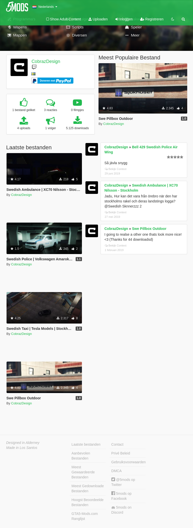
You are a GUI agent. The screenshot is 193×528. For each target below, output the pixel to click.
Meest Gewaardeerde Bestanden (83, 472)
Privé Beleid (120, 453)
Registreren (151, 19)
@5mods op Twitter (123, 482)
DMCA (116, 471)
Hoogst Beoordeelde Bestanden (88, 502)
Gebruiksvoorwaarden (128, 462)
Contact (117, 444)
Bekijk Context (116, 168)
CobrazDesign (45, 61)
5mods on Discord (121, 509)
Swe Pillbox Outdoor (149, 229)
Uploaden (98, 19)
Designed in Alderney (23, 443)
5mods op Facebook (121, 496)
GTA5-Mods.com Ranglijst (85, 516)
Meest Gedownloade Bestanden (88, 488)
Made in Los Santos (21, 448)
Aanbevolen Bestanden (81, 455)
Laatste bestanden (86, 444)
